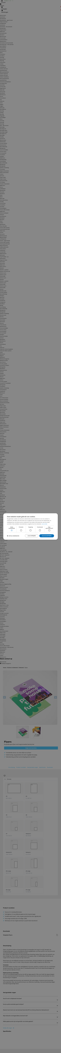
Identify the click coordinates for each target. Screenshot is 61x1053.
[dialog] (30, 526)
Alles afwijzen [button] (32, 535)
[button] (13, 535)
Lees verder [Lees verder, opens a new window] (44, 524)
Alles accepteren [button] (46, 535)
